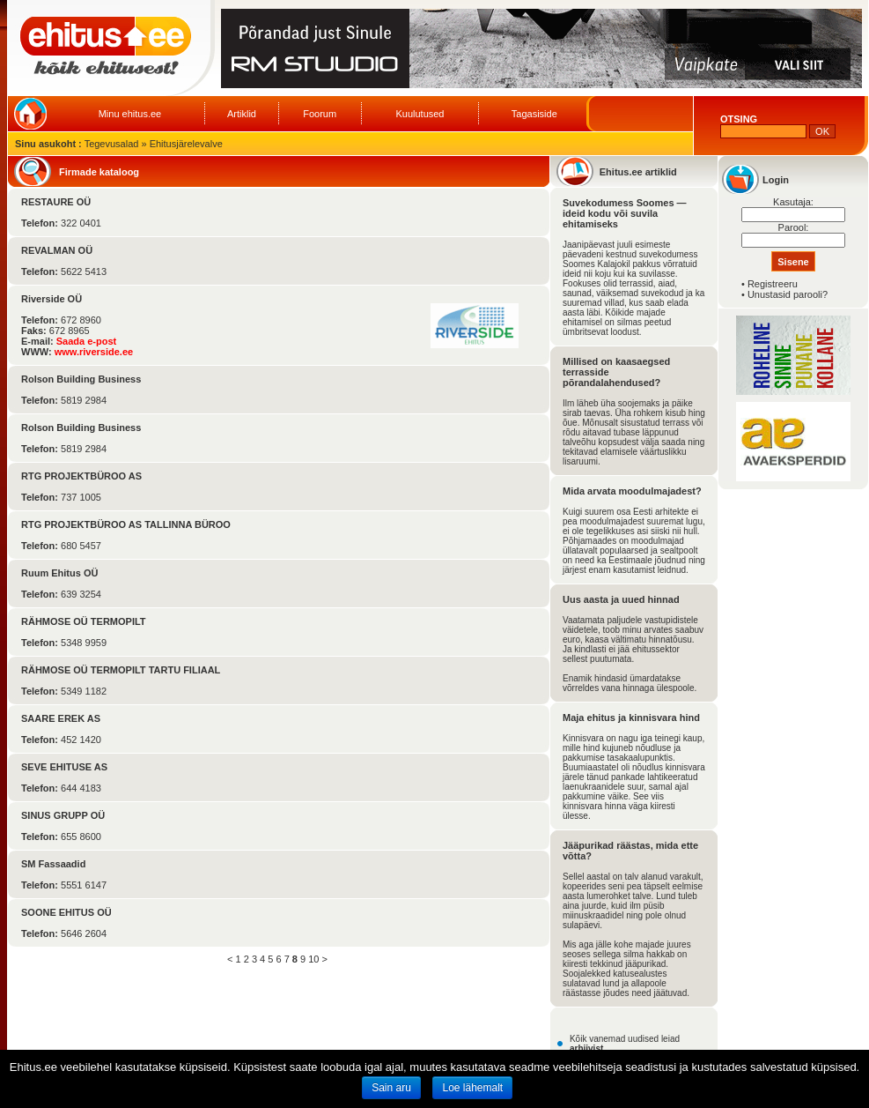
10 (313, 959)
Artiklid (241, 113)
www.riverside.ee (94, 351)
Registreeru (772, 284)
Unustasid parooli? (787, 294)
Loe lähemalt (472, 1088)
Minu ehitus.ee (130, 113)
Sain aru (391, 1088)
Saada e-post (86, 341)
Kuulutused (419, 113)
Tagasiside (534, 113)
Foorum (319, 113)
